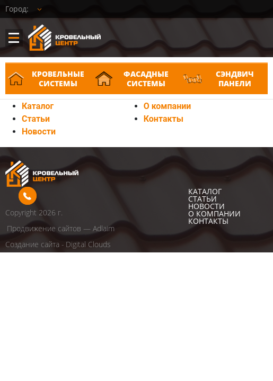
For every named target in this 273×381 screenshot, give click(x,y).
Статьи (36, 119)
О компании (167, 106)
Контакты (163, 119)
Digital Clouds (88, 244)
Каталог (38, 106)
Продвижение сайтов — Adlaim (61, 228)
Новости (39, 131)
